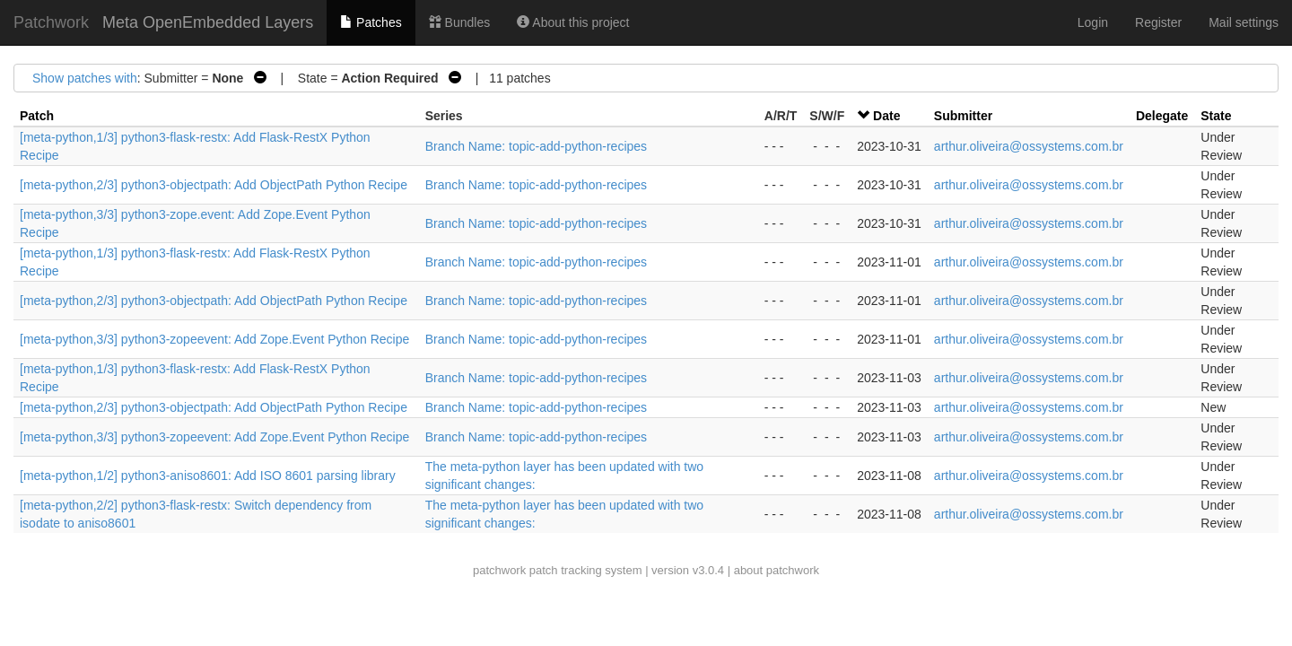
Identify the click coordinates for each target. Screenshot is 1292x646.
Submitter (963, 116)
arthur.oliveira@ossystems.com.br (1028, 146)
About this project (573, 22)
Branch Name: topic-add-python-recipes (536, 146)
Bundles (459, 22)
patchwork (499, 570)
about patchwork (776, 570)
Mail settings (1244, 22)
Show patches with (84, 78)
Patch (37, 116)
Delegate (1162, 116)
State (1215, 116)
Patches (370, 22)
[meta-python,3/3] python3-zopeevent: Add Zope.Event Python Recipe (214, 339)
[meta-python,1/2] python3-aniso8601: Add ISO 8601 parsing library (208, 475)
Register (1158, 22)
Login (1093, 22)
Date (886, 116)
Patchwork (51, 22)
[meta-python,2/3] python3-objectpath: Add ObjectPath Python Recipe (213, 185)
